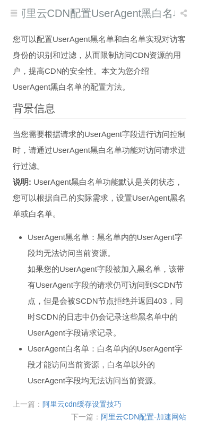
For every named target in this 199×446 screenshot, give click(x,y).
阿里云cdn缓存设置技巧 (82, 404)
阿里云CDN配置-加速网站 (143, 417)
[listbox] (184, 13)
